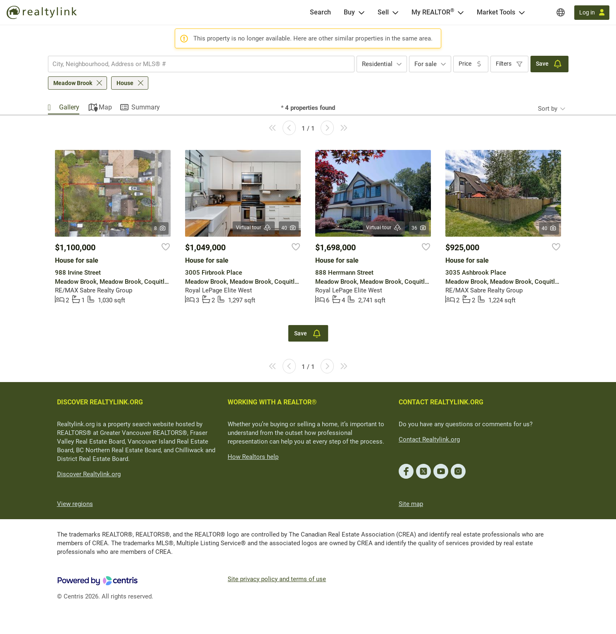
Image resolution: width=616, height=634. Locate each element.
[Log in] (591, 12)
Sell (383, 12)
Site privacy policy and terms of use (277, 579)
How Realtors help (253, 457)
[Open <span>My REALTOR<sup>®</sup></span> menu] (460, 12)
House (125, 83)
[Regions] (560, 12)
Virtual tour (253, 228)
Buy (349, 12)
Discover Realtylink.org (89, 474)
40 (289, 228)
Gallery (69, 107)
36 (419, 228)
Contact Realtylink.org (429, 439)
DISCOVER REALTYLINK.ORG (100, 402)
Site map (411, 504)
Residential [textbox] (377, 64)
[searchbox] (196, 64)
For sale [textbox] (425, 64)
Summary (145, 107)
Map (105, 107)
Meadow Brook (72, 83)
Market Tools (496, 12)
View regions (75, 504)
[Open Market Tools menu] (521, 12)
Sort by (547, 108)
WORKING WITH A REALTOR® (272, 402)
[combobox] (201, 64)
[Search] (320, 12)
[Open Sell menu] (395, 12)
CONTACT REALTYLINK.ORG (441, 402)
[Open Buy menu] (361, 12)
